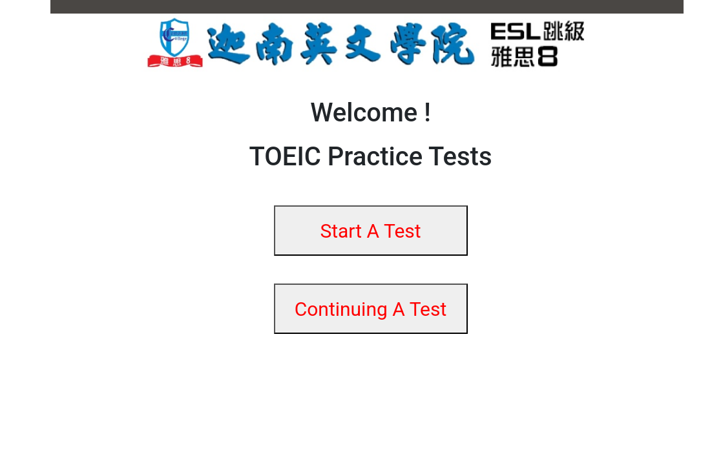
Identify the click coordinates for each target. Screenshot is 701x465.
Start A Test (370, 231)
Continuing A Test (371, 309)
